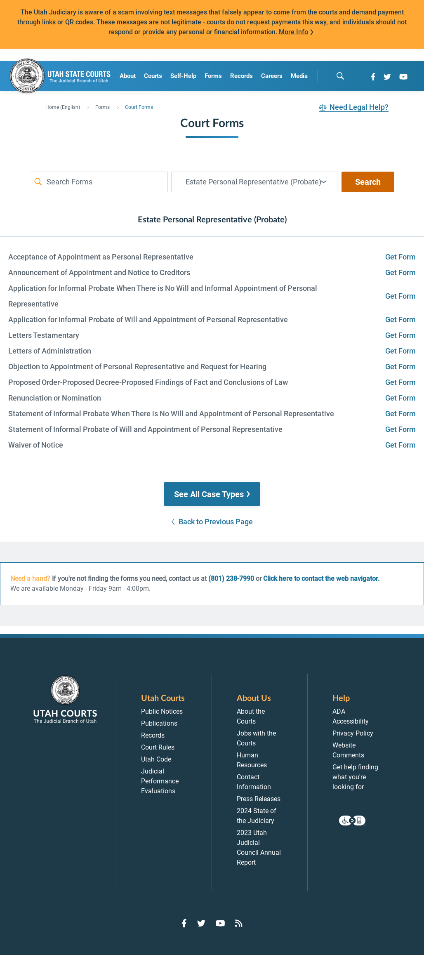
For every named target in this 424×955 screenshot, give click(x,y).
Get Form (400, 256)
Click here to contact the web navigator (320, 578)
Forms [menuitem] (213, 76)
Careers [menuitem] (272, 76)
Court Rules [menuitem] (157, 747)
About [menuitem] (128, 76)
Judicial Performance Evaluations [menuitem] (160, 781)
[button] (212, 494)
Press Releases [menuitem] (258, 799)
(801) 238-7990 (231, 578)
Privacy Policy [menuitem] (352, 733)
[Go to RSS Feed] (238, 923)
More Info (293, 32)
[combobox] (254, 182)
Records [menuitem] (241, 76)
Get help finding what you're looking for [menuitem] (355, 777)
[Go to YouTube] (403, 76)
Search (368, 182)
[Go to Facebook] (373, 76)
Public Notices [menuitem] (162, 711)
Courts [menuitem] (153, 76)
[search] (340, 76)
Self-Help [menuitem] (183, 76)
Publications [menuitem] (159, 723)
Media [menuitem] (299, 76)
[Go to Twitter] (387, 76)
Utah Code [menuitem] (156, 759)
